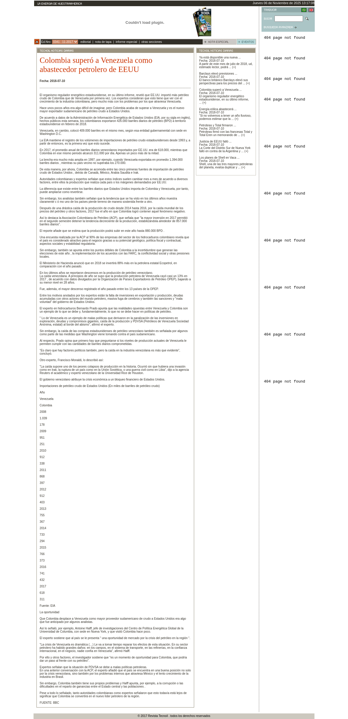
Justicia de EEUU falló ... (215, 141)
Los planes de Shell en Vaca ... (219, 157)
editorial (85, 41)
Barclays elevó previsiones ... (218, 73)
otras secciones (151, 41)
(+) (234, 67)
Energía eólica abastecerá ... (218, 109)
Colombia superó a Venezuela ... (220, 89)
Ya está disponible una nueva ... (220, 57)
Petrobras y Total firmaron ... (217, 125)
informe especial (126, 41)
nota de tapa (103, 41)
